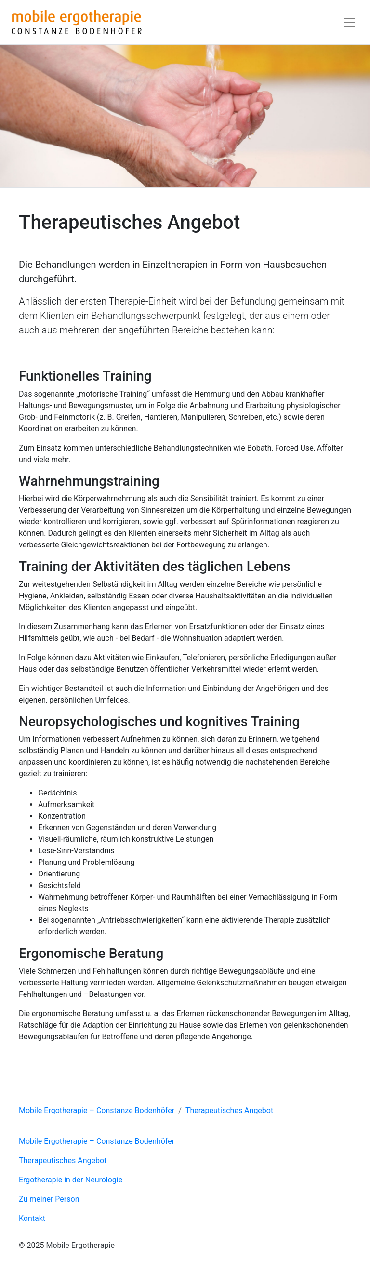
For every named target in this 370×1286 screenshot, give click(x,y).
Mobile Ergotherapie (80, 1245)
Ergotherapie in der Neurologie (70, 1179)
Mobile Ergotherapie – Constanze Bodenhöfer (96, 1110)
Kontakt (32, 1218)
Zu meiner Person (49, 1199)
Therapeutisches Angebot (229, 1110)
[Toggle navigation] (349, 22)
